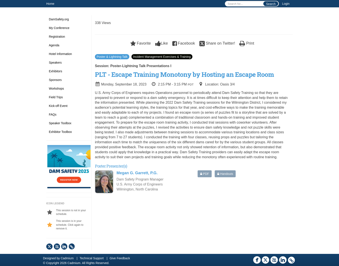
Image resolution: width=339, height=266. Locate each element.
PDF (204, 174)
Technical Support (92, 258)
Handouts (225, 174)
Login (285, 3)
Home (50, 3)
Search (270, 4)
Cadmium (67, 258)
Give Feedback (120, 258)
